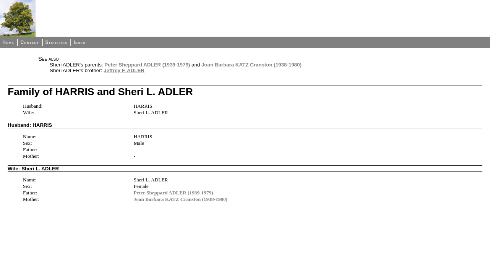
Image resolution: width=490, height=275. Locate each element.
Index (80, 42)
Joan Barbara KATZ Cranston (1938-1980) (251, 65)
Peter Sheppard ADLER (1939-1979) (147, 65)
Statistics (56, 42)
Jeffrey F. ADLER (124, 70)
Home (8, 42)
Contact (29, 42)
